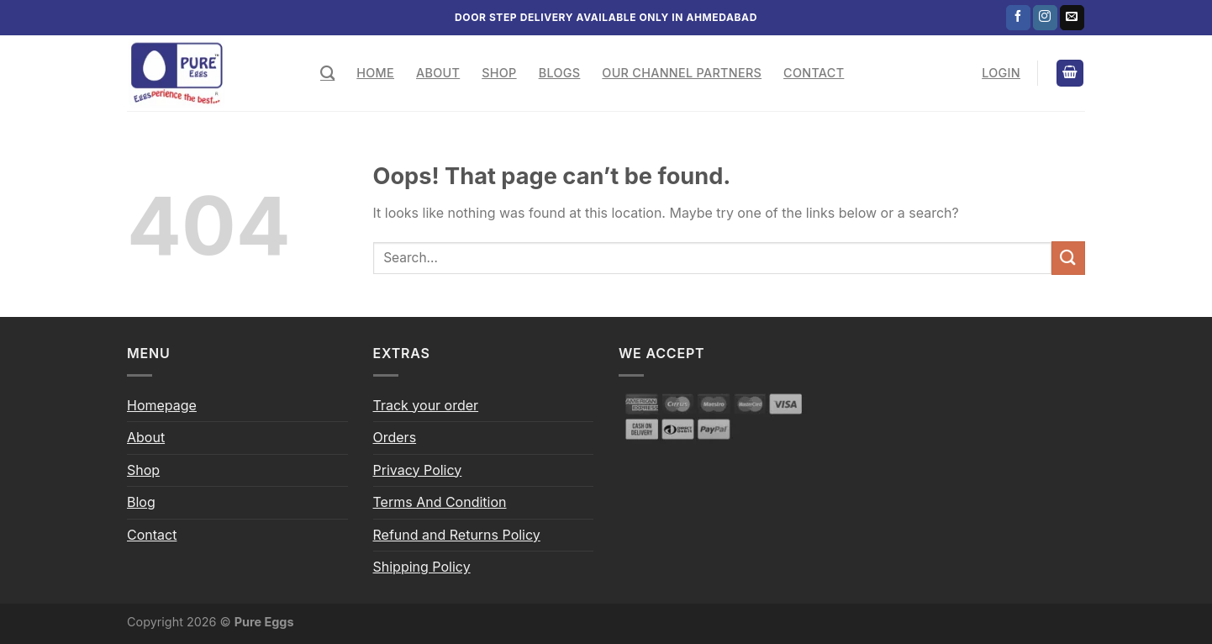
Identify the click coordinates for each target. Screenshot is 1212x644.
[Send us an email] (1072, 17)
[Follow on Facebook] (1018, 17)
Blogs (560, 73)
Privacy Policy (417, 470)
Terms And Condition (440, 502)
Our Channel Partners (681, 73)
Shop (499, 73)
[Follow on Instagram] (1045, 17)
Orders (395, 437)
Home (375, 73)
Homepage (162, 405)
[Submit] (1068, 257)
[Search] (327, 73)
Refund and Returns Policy (456, 534)
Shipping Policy (422, 566)
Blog (141, 502)
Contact (813, 73)
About (438, 73)
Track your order (426, 405)
